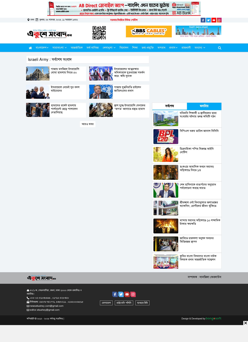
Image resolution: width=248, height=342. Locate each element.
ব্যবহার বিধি (142, 302)
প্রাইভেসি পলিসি (124, 302)
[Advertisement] (195, 78)
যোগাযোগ (106, 302)
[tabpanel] (186, 189)
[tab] (169, 106)
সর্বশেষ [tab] (169, 106)
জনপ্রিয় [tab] (204, 106)
